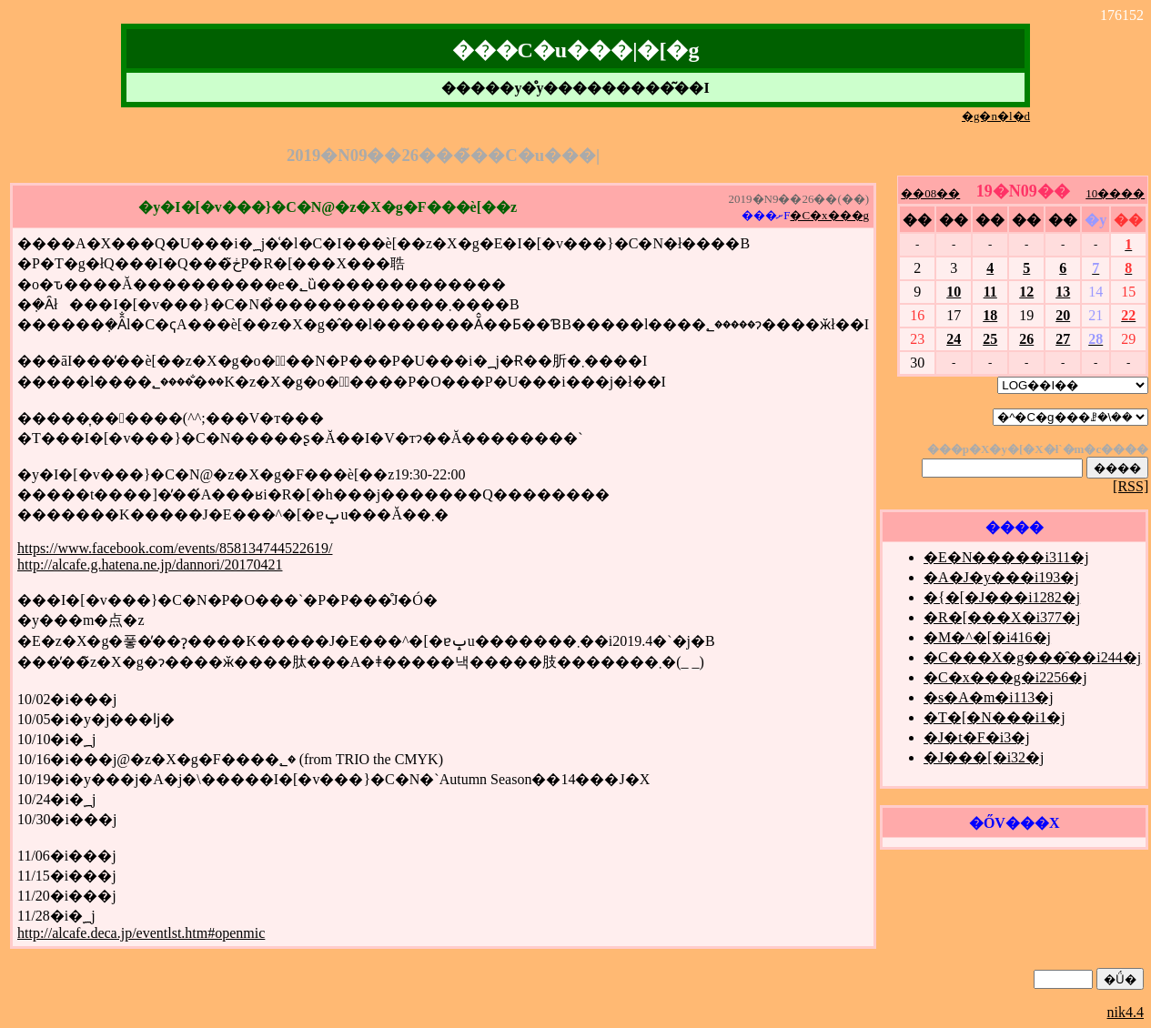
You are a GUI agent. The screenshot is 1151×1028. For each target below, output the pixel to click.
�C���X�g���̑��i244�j (1032, 657)
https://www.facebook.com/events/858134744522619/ (174, 548)
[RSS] (1130, 486)
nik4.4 (1125, 1012)
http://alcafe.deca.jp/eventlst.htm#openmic (141, 933)
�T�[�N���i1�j (994, 717)
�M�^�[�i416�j (987, 637)
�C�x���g (829, 215)
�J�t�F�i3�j (976, 737)
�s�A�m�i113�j (989, 697)
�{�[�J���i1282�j (1002, 597)
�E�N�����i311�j (1006, 557)
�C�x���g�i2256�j (1005, 677)
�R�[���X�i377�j (1002, 617)
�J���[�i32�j (984, 757)
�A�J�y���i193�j (1001, 577)
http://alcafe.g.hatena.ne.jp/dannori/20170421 (149, 564)
